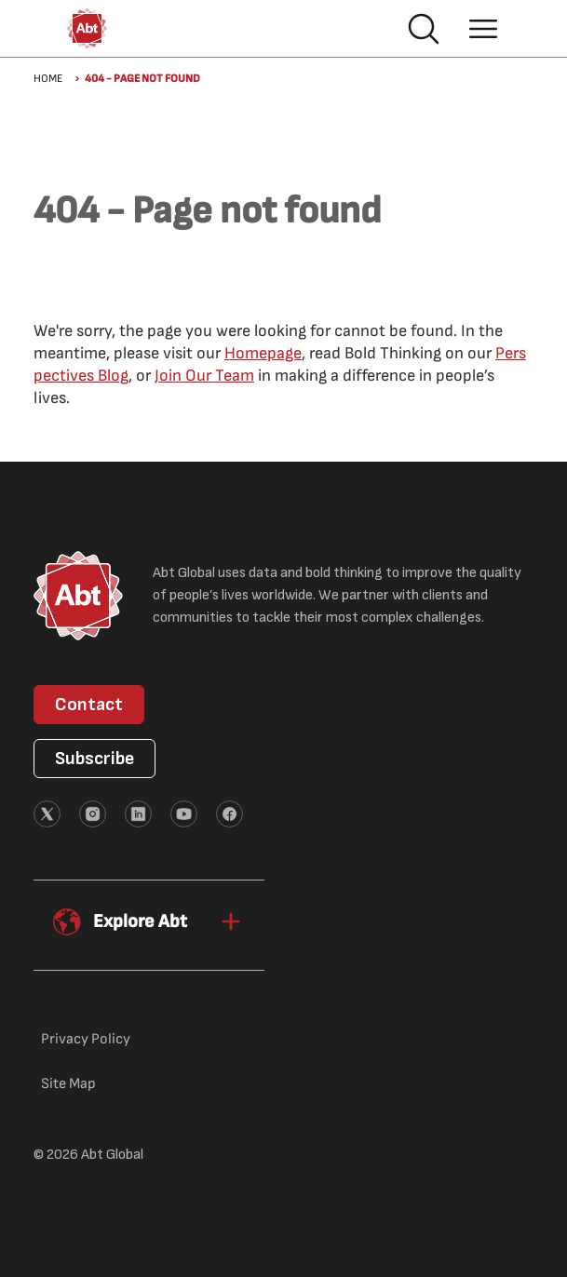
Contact (89, 704)
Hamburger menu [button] (483, 28)
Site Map (68, 1084)
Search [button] (423, 28)
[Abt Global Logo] (87, 28)
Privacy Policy (85, 1039)
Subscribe (94, 758)
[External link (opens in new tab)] (47, 813)
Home (48, 79)
